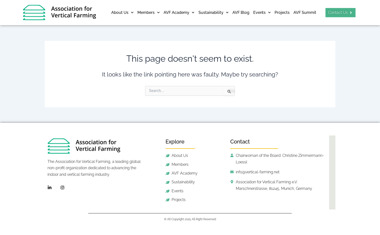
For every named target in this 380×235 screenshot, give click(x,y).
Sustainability (213, 12)
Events (262, 12)
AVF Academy (179, 12)
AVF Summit (304, 12)
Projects (282, 12)
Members (148, 12)
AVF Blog (240, 12)
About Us (122, 12)
